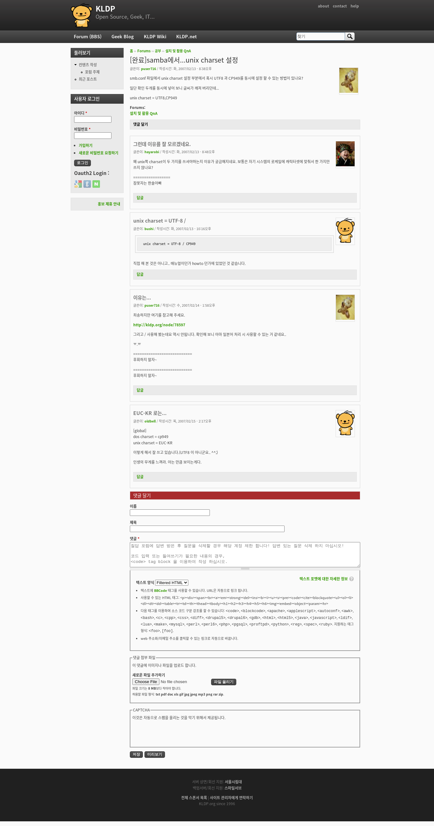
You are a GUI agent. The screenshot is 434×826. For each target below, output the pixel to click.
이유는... (142, 297)
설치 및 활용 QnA (178, 51)
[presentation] (179, 737)
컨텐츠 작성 (88, 65)
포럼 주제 (92, 72)
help (355, 6)
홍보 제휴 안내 (109, 204)
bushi (148, 228)
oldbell (150, 420)
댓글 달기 (140, 124)
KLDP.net (186, 36)
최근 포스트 (88, 79)
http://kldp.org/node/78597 (159, 325)
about (323, 6)
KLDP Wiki (155, 36)
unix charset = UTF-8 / (159, 220)
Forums (144, 51)
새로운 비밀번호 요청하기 (98, 153)
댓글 (134, 538)
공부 (158, 51)
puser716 (148, 68)
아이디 (80, 113)
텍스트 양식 (145, 587)
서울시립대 (233, 786)
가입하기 (85, 145)
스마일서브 (233, 792)
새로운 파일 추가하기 (148, 679)
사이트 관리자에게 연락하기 (231, 802)
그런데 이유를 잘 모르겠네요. (162, 144)
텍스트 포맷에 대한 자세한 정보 (324, 583)
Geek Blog (122, 36)
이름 (133, 506)
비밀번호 (82, 129)
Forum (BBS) (87, 36)
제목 (133, 522)
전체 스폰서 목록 (194, 802)
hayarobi (151, 151)
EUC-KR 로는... (150, 413)
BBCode (160, 594)
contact (340, 6)
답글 (140, 198)
